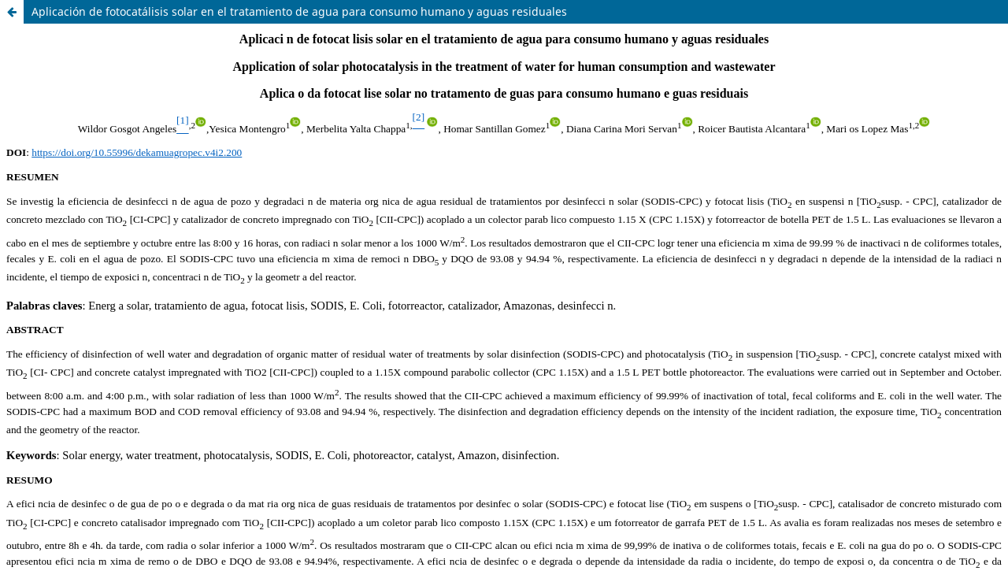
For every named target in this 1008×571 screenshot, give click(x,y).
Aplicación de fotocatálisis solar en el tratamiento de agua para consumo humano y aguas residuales (299, 11)
